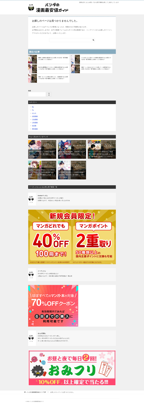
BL (33, 107)
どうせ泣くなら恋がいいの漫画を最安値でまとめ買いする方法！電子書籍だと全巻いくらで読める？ (96, 58)
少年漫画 (35, 122)
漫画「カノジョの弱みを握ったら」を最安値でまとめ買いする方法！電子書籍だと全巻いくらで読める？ (53, 77)
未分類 (34, 125)
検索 (29, 91)
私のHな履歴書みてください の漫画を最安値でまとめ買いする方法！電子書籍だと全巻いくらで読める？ (53, 68)
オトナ (34, 113)
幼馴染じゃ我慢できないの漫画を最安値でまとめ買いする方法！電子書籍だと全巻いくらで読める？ (42, 154)
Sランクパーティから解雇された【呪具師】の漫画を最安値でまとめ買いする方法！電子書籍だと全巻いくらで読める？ (101, 154)
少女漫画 (35, 119)
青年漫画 (35, 129)
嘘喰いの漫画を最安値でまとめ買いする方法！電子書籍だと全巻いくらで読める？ (53, 58)
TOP (36, 392)
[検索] (72, 40)
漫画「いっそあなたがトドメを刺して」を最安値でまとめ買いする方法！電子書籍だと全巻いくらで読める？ (96, 68)
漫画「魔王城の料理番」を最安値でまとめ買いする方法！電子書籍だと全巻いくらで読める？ (72, 154)
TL (33, 110)
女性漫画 (35, 116)
